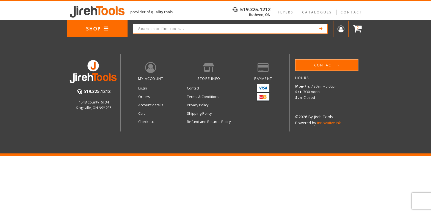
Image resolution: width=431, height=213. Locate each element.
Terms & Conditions (203, 96)
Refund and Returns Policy (209, 121)
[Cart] (356, 29)
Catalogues (317, 12)
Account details (150, 104)
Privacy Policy (197, 104)
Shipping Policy (199, 113)
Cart (141, 113)
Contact (352, 12)
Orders (144, 96)
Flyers (286, 12)
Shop (97, 28)
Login (142, 88)
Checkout (146, 121)
